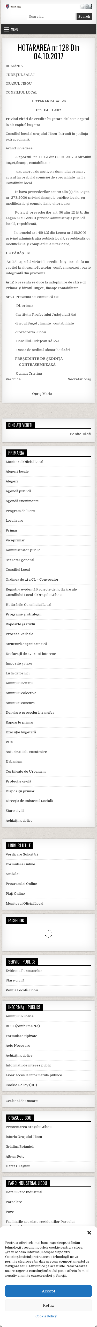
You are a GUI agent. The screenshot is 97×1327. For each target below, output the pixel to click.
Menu (14, 29)
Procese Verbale (19, 634)
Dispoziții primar (20, 791)
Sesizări (12, 874)
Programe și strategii (23, 614)
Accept (48, 1291)
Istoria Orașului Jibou (24, 1137)
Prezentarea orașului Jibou (28, 1127)
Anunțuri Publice (20, 1016)
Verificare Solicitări (22, 854)
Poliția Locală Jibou (22, 990)
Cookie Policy (46, 1316)
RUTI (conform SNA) (23, 1026)
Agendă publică (18, 491)
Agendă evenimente (22, 501)
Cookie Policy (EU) (21, 1085)
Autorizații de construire (26, 752)
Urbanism (14, 762)
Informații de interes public (28, 1065)
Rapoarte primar (20, 722)
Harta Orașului (18, 1166)
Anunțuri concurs (20, 703)
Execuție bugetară (21, 732)
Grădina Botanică (20, 1147)
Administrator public (23, 550)
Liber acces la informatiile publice (34, 1075)
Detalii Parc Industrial (24, 1192)
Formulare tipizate (21, 1036)
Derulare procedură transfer (30, 712)
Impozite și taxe (19, 663)
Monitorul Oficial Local (24, 462)
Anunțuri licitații (19, 683)
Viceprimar (15, 540)
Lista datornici (17, 673)
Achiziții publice (19, 820)
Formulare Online (20, 864)
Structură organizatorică (26, 644)
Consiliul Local (18, 570)
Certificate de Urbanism (26, 771)
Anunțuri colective (21, 693)
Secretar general (20, 560)
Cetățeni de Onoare (22, 1101)
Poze (10, 1212)
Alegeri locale (17, 471)
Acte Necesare (18, 1045)
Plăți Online (15, 893)
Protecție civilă (18, 781)
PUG (9, 742)
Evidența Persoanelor (24, 971)
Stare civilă (15, 811)
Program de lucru (20, 511)
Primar (12, 530)
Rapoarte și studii (20, 624)
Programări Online (21, 884)
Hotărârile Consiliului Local (28, 605)
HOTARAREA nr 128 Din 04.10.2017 (48, 52)
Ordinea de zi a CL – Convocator (32, 579)
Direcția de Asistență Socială (29, 801)
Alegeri (12, 481)
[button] (89, 1232)
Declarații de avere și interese (31, 654)
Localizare (14, 520)
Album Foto (15, 1156)
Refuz (48, 1305)
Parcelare (14, 1202)
